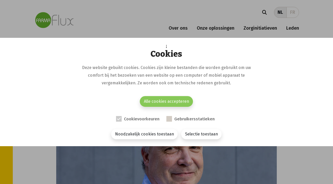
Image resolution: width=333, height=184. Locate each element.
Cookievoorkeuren (141, 119)
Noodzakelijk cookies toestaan (144, 134)
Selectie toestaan (201, 134)
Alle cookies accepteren (166, 101)
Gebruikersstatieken (194, 119)
